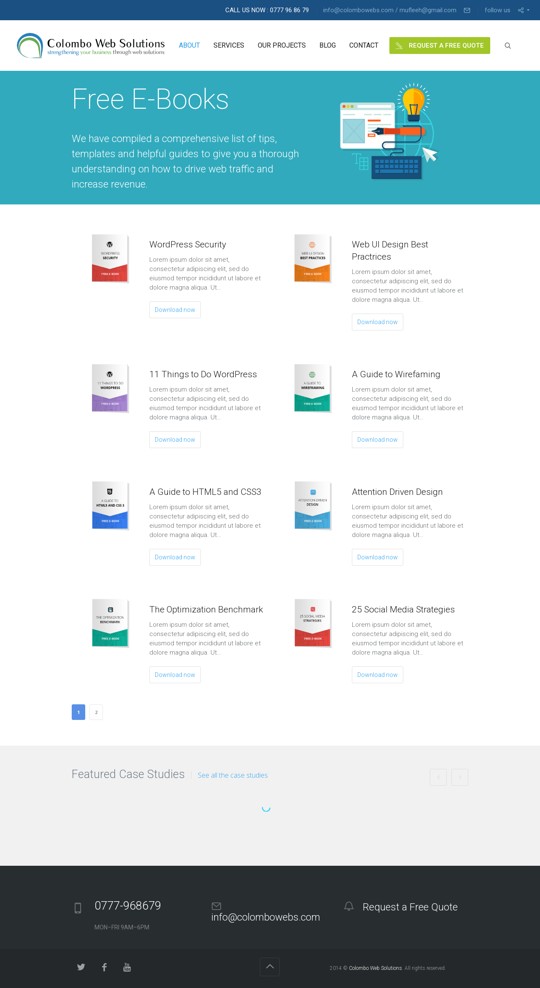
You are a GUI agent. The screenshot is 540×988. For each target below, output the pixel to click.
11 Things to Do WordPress (203, 374)
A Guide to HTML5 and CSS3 (205, 492)
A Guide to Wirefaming (396, 374)
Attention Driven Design (397, 492)
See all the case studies (233, 775)
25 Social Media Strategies (403, 609)
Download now (175, 309)
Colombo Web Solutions (375, 968)
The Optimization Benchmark (206, 609)
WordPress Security (187, 244)
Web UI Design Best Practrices (390, 250)
